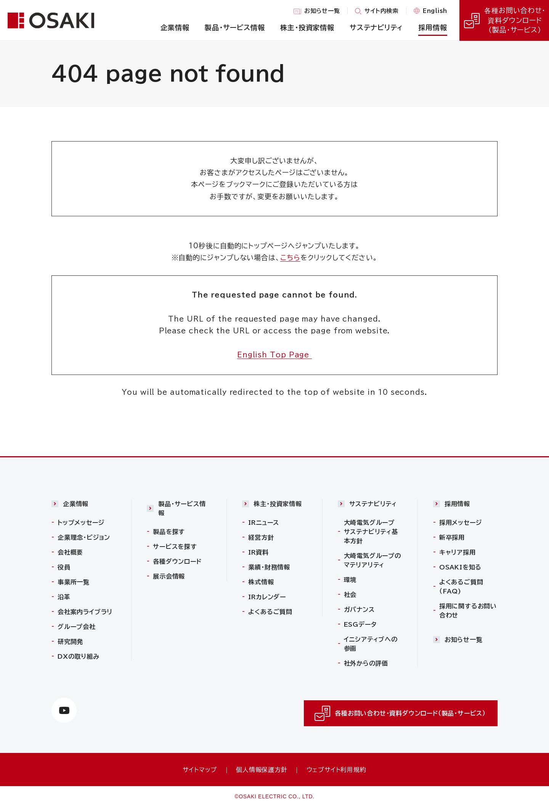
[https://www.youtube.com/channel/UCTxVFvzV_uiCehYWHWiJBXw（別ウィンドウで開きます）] (64, 710)
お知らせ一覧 (322, 12)
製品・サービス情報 (181, 508)
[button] (83, 505)
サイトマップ (200, 770)
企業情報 (75, 504)
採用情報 (457, 504)
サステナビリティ (373, 504)
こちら (290, 257)
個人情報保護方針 (261, 770)
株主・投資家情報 (278, 504)
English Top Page (274, 355)
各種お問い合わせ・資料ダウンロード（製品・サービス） (504, 20)
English (435, 11)
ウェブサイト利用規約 (336, 770)
